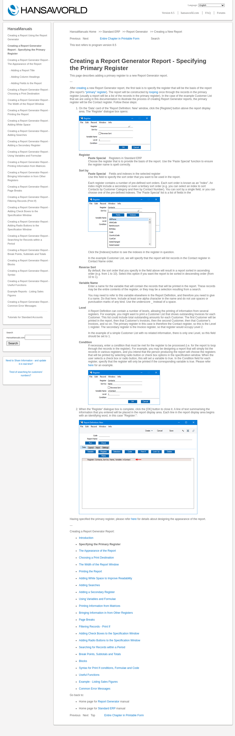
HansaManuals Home (83, 31)
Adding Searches (89, 585)
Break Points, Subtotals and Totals (100, 654)
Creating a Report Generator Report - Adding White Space (28, 122)
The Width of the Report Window (99, 564)
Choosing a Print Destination (96, 557)
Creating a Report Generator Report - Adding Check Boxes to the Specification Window (28, 211)
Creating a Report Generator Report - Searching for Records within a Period (28, 239)
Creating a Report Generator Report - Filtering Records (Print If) (28, 199)
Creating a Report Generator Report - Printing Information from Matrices (28, 164)
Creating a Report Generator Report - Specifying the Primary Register (26, 49)
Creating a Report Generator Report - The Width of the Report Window (28, 102)
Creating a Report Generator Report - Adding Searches (28, 133)
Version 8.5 (168, 12)
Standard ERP (111, 31)
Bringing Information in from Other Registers (106, 612)
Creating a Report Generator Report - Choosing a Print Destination (28, 91)
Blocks (83, 661)
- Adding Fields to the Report (25, 83)
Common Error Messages (94, 688)
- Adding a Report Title (21, 70)
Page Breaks (87, 619)
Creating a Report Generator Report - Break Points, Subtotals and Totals (28, 252)
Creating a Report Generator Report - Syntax (28, 272)
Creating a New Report (168, 31)
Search (155, 38)
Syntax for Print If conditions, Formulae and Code (109, 668)
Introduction (86, 537)
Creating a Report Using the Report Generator (27, 37)
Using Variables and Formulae (97, 599)
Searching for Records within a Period (102, 647)
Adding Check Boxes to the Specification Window (109, 633)
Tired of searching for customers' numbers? (26, 374)
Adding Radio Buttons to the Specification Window (109, 640)
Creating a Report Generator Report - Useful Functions (28, 283)
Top (93, 715)
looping (153, 92)
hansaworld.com (190, 12)
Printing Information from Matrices (99, 606)
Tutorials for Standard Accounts (25, 317)
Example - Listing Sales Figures (98, 681)
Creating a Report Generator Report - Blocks (28, 262)
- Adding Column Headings (24, 76)
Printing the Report (90, 571)
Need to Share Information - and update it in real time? (26, 362)
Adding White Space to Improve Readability (105, 578)
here (91, 365)
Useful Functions (89, 674)
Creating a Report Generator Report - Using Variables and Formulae (28, 153)
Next (86, 38)
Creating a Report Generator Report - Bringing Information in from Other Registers (28, 176)
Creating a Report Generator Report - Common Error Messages (28, 303)
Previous (75, 38)
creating (81, 88)
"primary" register (95, 92)
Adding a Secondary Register (97, 592)
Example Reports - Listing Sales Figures (26, 293)
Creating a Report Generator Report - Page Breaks (28, 188)
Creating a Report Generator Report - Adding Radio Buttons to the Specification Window (28, 225)
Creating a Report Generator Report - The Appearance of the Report (28, 62)
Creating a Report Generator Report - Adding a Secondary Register (28, 143)
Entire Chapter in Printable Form (119, 38)
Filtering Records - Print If (94, 626)
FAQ (208, 12)
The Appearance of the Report (97, 550)
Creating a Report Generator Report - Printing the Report (28, 112)
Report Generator (137, 31)
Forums (221, 12)
